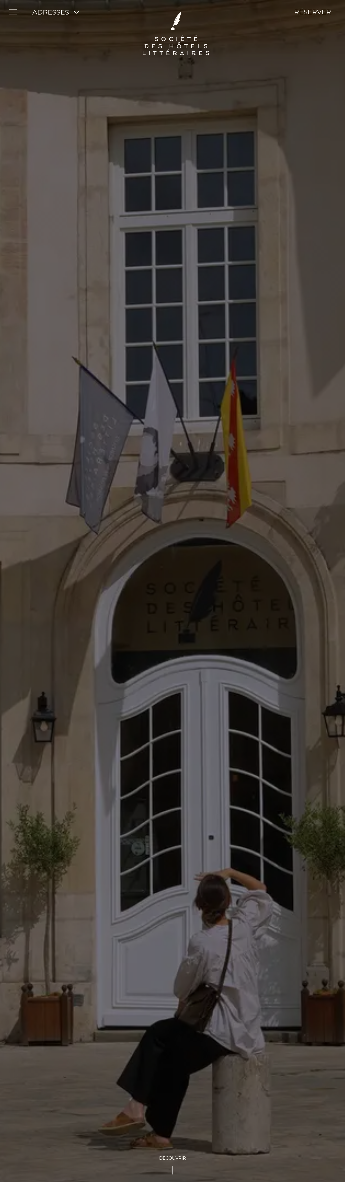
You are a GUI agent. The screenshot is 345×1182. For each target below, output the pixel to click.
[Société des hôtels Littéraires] (175, 12)
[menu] (14, 12)
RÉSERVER (312, 12)
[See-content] (172, 1164)
